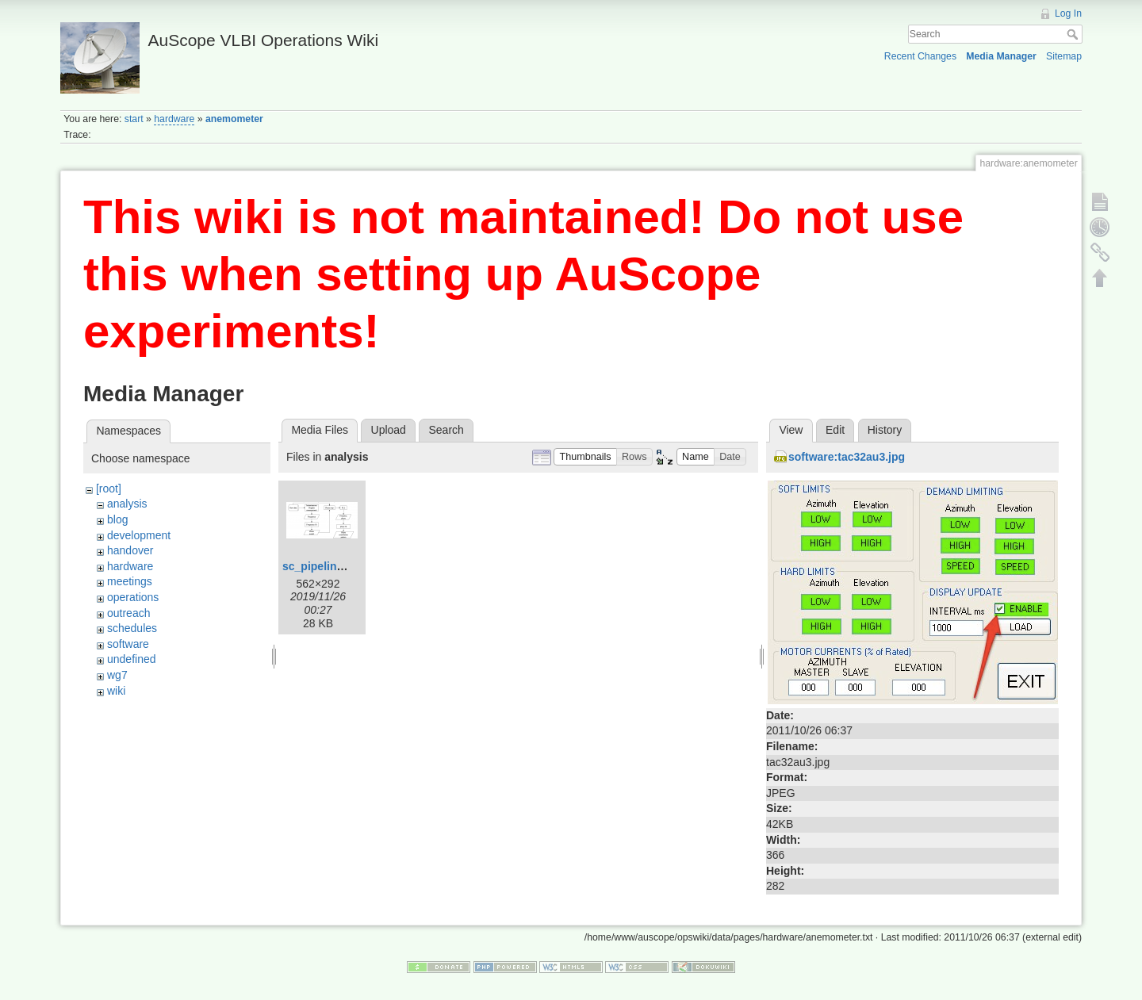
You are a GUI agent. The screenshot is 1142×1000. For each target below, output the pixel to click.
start (134, 119)
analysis (127, 503)
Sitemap (1064, 56)
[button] (585, 457)
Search (1074, 34)
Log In (1068, 13)
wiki (116, 690)
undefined (131, 659)
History (885, 429)
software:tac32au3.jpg (846, 456)
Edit (835, 429)
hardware (174, 119)
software (128, 644)
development (139, 535)
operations (133, 597)
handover (130, 550)
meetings (129, 581)
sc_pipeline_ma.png (335, 566)
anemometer (234, 119)
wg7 (117, 675)
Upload (388, 429)
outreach (128, 613)
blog (117, 519)
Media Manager (1001, 56)
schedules (132, 628)
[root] (108, 488)
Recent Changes (920, 56)
